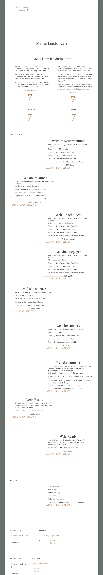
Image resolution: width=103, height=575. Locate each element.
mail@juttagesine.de (51, 529)
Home (18, 7)
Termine (83, 7)
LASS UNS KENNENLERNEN (58, 161)
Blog (89, 7)
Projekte (25, 7)
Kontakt (80, 10)
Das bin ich (74, 7)
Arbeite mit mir (21, 10)
